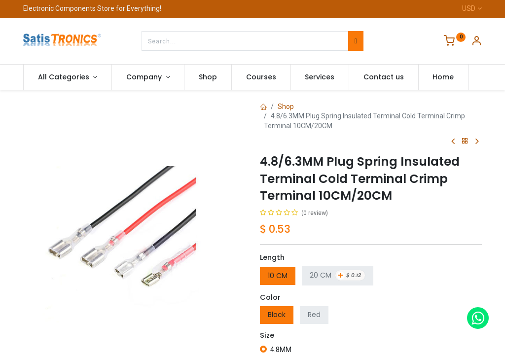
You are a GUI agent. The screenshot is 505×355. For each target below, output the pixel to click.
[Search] (355, 41)
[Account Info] (476, 42)
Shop (286, 106)
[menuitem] (207, 77)
